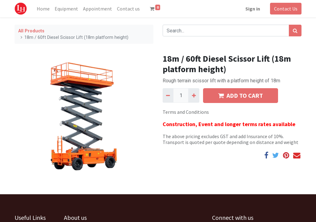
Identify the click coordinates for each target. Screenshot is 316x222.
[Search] (295, 30)
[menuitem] (43, 8)
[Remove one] (168, 95)
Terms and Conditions (186, 112)
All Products (31, 31)
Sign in (252, 9)
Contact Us (285, 9)
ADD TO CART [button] (240, 95)
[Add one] (193, 95)
